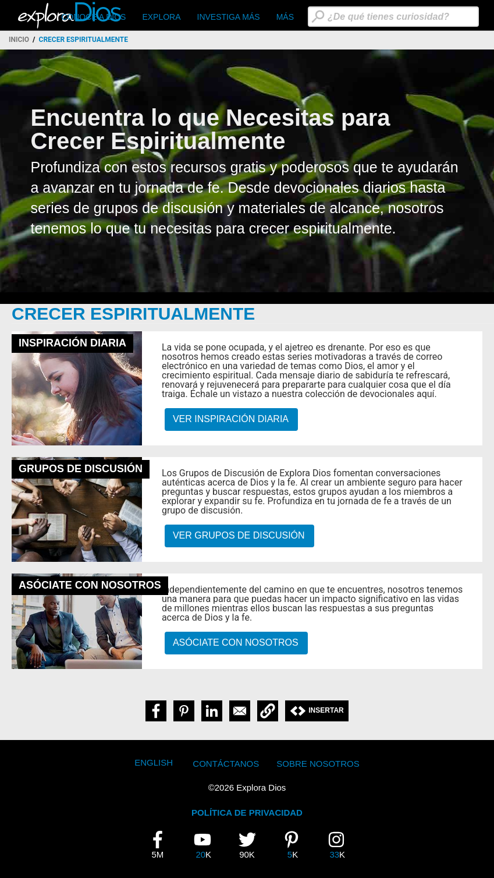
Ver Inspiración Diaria (231, 419)
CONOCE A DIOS (93, 17)
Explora (161, 17)
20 (206, 844)
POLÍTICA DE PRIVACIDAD (247, 812)
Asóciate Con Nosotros (235, 642)
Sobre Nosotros (318, 764)
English (153, 762)
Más (285, 17)
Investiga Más (228, 17)
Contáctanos (226, 764)
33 (340, 844)
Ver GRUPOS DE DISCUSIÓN (239, 535)
